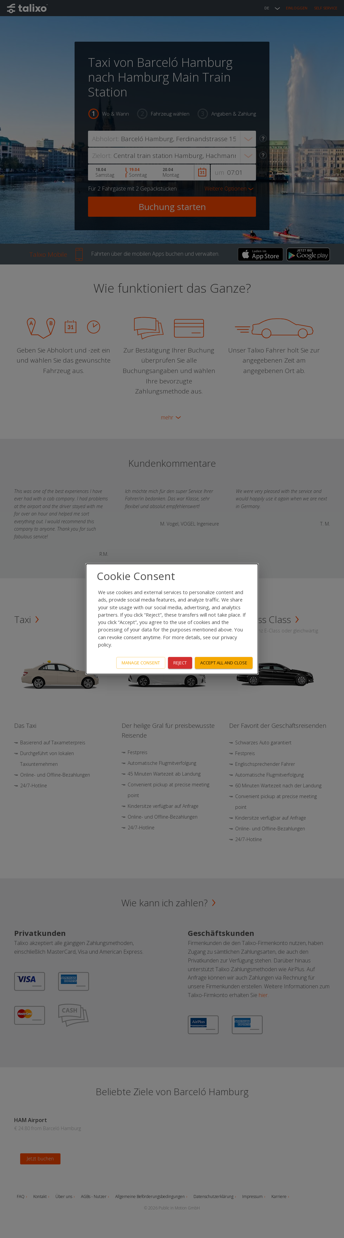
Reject (180, 663)
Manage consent (141, 663)
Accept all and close (223, 663)
